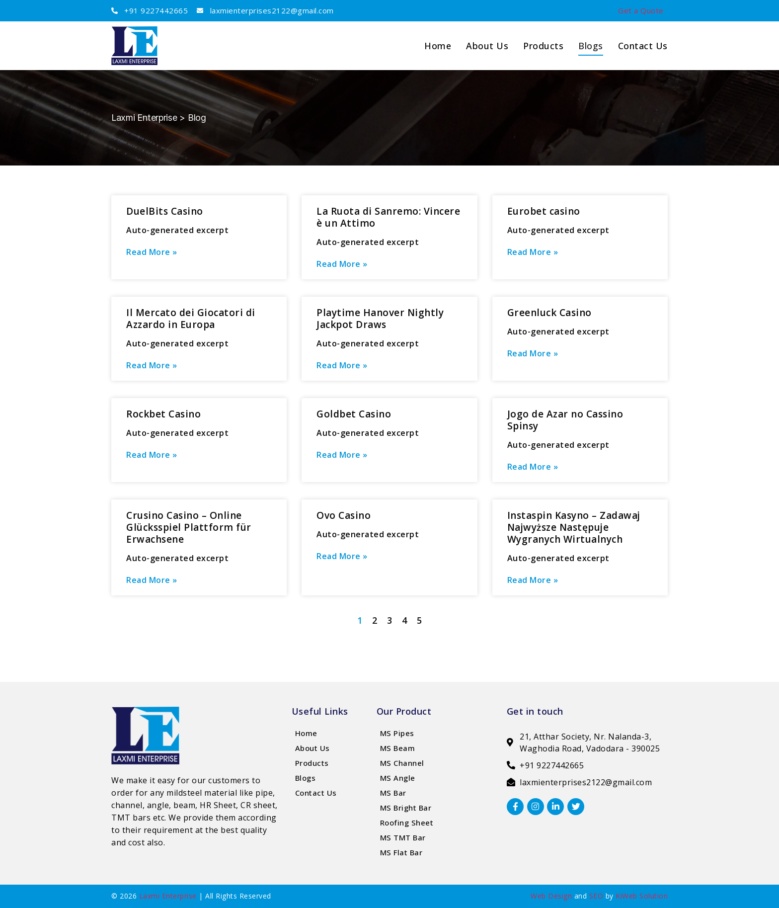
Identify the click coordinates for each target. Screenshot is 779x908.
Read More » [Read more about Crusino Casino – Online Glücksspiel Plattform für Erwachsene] (151, 580)
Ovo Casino (343, 515)
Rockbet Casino (163, 414)
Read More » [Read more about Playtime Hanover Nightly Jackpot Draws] (342, 365)
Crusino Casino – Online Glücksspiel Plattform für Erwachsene (188, 527)
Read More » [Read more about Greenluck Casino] (532, 353)
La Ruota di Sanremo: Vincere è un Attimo (388, 217)
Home (306, 733)
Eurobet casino (543, 211)
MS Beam (397, 748)
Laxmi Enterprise (168, 896)
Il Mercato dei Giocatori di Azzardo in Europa (190, 318)
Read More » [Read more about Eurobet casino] (532, 252)
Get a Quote (641, 10)
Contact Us (643, 46)
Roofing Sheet (407, 822)
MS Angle (397, 778)
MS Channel (402, 763)
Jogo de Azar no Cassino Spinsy (565, 420)
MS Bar (393, 793)
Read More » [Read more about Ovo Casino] (342, 556)
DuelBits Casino (164, 211)
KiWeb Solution (642, 896)
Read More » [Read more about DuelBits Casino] (151, 252)
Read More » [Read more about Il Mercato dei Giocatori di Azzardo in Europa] (151, 365)
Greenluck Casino (549, 312)
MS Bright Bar (406, 808)
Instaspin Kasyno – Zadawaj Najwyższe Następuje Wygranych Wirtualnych (573, 527)
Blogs (590, 46)
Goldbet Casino (353, 414)
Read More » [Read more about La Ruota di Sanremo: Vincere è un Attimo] (342, 263)
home (437, 46)
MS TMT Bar (403, 837)
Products (543, 46)
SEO (596, 896)
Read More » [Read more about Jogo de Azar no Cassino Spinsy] (532, 466)
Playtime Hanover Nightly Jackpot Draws (380, 318)
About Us (312, 748)
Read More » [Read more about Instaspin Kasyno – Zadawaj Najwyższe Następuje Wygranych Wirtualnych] (532, 580)
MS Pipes (397, 733)
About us (487, 46)
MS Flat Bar (401, 852)
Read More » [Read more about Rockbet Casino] (151, 454)
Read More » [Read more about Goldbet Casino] (342, 454)
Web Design (551, 896)
